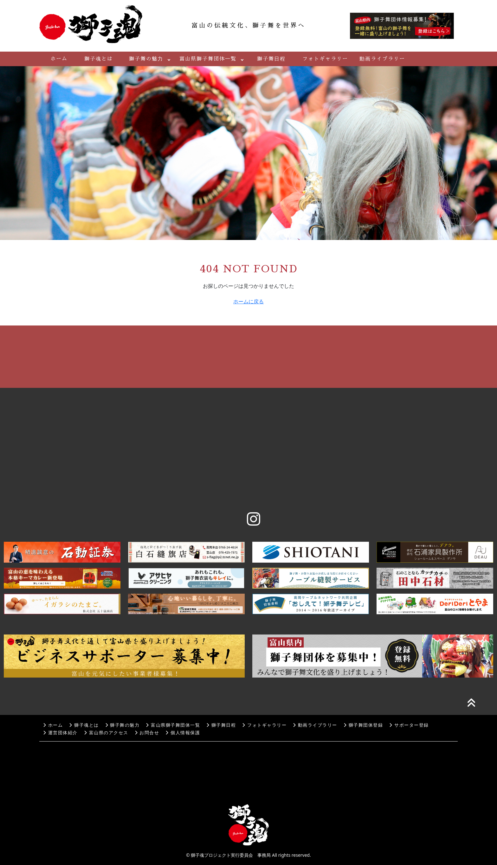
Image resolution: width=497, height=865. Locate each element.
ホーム (59, 58)
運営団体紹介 (60, 732)
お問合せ (147, 732)
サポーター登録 (409, 725)
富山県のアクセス (106, 732)
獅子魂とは (98, 58)
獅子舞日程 (271, 58)
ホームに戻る (248, 301)
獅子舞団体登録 (363, 725)
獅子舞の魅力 (146, 58)
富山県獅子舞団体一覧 (207, 58)
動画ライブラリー (382, 58)
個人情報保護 (182, 732)
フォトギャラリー (325, 58)
